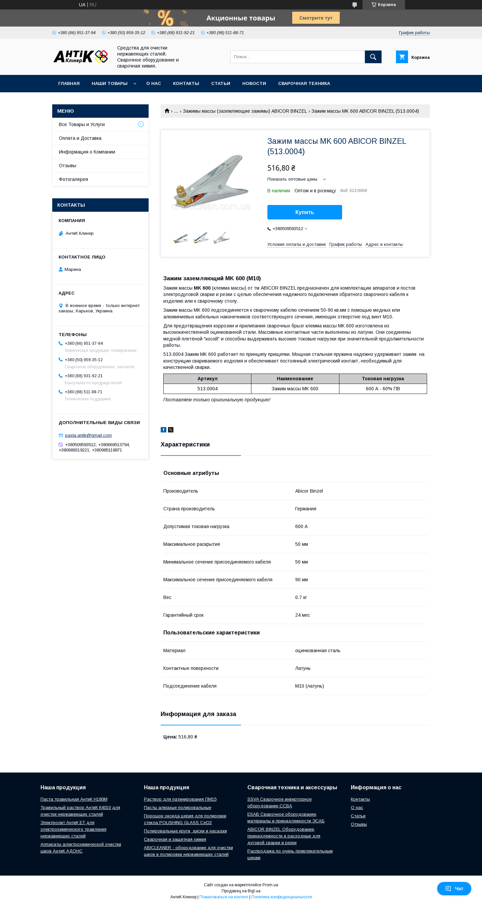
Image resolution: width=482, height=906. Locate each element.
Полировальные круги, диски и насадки (185, 830)
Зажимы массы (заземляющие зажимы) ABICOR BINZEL (245, 111)
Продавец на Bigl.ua (241, 891)
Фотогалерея (73, 179)
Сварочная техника (304, 83)
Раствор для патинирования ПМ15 (180, 799)
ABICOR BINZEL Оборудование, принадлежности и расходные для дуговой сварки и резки (283, 836)
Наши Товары (110, 83)
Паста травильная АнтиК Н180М (74, 799)
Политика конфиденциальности (281, 897)
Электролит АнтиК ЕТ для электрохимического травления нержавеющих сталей (73, 829)
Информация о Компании (87, 152)
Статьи (220, 83)
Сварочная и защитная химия (175, 839)
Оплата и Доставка (80, 138)
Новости (254, 83)
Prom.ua (270, 885)
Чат (454, 889)
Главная (69, 83)
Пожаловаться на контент (223, 897)
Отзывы (67, 165)
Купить (305, 212)
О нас (153, 83)
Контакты (186, 83)
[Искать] (373, 57)
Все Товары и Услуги (82, 124)
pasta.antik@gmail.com (88, 435)
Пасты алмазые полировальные (177, 807)
